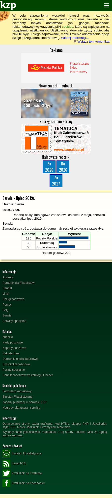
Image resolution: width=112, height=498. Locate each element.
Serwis (6, 315)
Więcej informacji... (75, 38)
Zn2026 (49, 167)
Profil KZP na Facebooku (23, 483)
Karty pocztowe (12, 342)
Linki (5, 293)
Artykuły (7, 277)
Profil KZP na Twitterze (22, 473)
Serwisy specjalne (14, 321)
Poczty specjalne (13, 369)
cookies (67, 26)
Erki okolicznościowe (16, 364)
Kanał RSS (14, 464)
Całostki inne (11, 353)
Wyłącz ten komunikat (92, 41)
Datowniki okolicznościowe (20, 359)
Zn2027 (56, 181)
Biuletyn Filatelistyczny (17, 396)
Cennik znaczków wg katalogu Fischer (27, 375)
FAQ (5, 310)
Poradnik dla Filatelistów (18, 283)
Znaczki (7, 337)
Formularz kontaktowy (16, 391)
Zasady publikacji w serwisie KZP (24, 402)
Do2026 (63, 167)
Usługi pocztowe (13, 299)
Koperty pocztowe (14, 348)
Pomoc (7, 304)
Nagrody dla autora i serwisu (21, 407)
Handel (7, 288)
